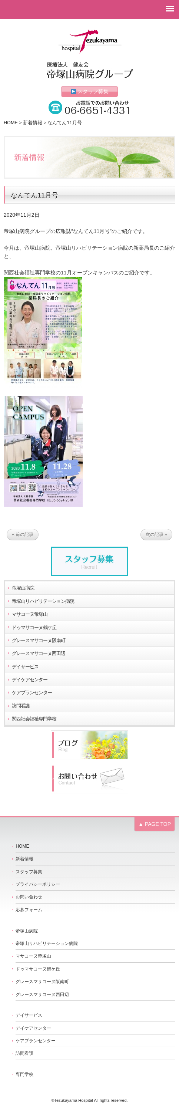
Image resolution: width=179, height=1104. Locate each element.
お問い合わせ (29, 896)
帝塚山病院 (23, 588)
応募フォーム (29, 909)
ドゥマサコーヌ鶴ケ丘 (34, 627)
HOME (11, 122)
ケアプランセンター (32, 692)
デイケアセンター (29, 679)
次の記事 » (156, 534)
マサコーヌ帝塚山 (29, 614)
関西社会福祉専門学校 (34, 719)
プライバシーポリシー (38, 884)
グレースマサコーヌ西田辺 (38, 653)
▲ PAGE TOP (154, 824)
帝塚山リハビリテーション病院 (43, 601)
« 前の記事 (22, 534)
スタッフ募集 (90, 91)
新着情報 (32, 122)
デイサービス (25, 666)
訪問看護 (21, 706)
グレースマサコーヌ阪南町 (38, 640)
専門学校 (24, 1074)
